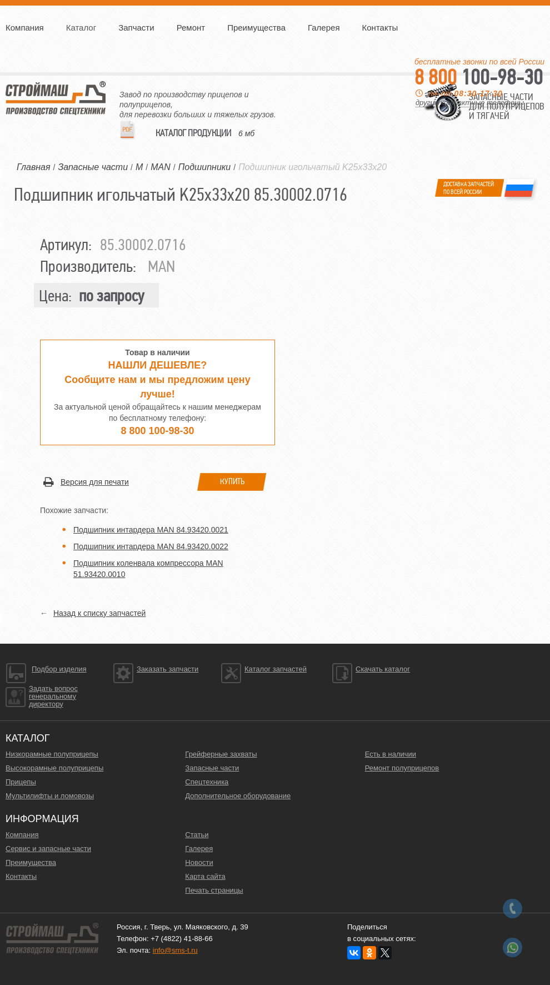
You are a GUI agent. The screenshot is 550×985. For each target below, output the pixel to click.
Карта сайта (205, 876)
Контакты (380, 27)
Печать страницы (214, 890)
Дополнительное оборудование (238, 796)
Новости (199, 862)
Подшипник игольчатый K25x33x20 (312, 167)
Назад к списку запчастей (99, 613)
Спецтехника (206, 782)
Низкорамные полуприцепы (52, 754)
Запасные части (212, 768)
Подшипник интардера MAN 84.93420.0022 (150, 546)
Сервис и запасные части (48, 848)
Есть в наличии (390, 754)
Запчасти (136, 27)
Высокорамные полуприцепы (54, 768)
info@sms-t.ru (175, 950)
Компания (25, 27)
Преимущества (256, 27)
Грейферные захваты (221, 754)
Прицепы (21, 782)
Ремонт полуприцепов (402, 768)
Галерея (324, 27)
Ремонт (191, 27)
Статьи (196, 834)
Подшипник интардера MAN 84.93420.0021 (150, 529)
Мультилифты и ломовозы (50, 796)
